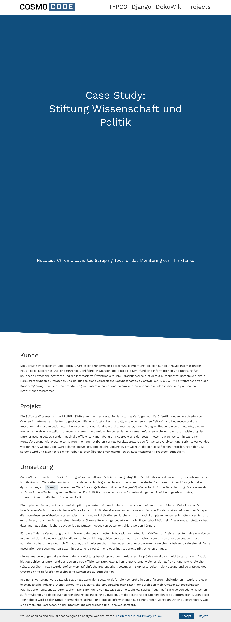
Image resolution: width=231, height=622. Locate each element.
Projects (199, 6)
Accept (186, 616)
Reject (203, 616)
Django (141, 6)
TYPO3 (118, 6)
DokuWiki (169, 6)
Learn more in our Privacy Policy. (139, 616)
